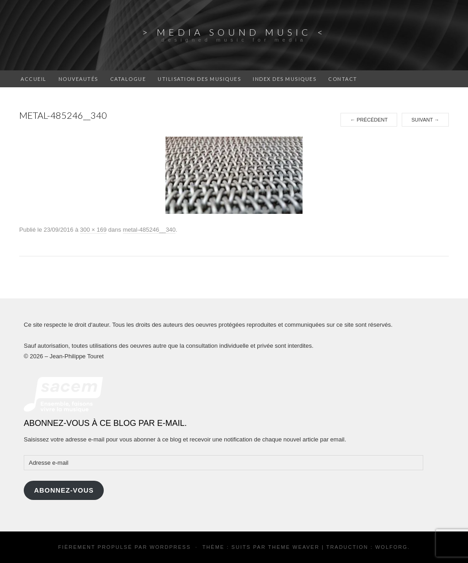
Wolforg (391, 547)
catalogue (128, 79)
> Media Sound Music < (234, 32)
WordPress (170, 547)
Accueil (34, 79)
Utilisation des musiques (199, 79)
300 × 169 (93, 229)
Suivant (425, 119)
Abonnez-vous (64, 490)
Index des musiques (284, 79)
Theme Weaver (293, 547)
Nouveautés (78, 79)
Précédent (369, 119)
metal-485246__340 (149, 229)
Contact (342, 79)
